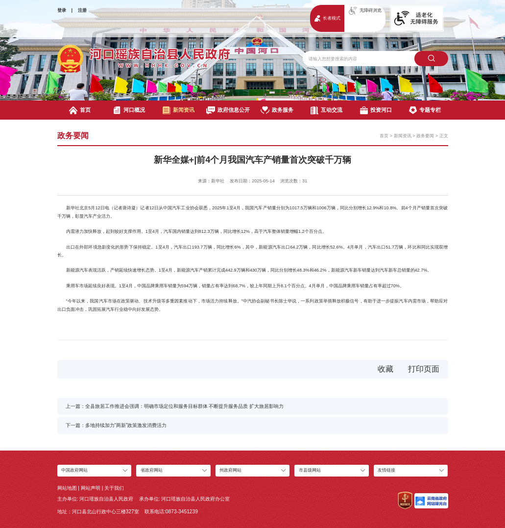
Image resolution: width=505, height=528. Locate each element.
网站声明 (90, 488)
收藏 (385, 369)
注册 (82, 10)
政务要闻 (425, 135)
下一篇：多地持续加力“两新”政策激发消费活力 (116, 425)
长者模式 (327, 18)
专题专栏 (425, 110)
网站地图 (67, 488)
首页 (80, 110)
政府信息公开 (228, 110)
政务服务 (277, 110)
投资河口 (376, 110)
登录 (61, 10)
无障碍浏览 (365, 11)
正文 (443, 135)
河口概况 (129, 110)
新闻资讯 (178, 110)
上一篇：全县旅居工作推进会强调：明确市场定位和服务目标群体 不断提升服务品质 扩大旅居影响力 (175, 406)
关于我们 (114, 488)
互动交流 (326, 110)
